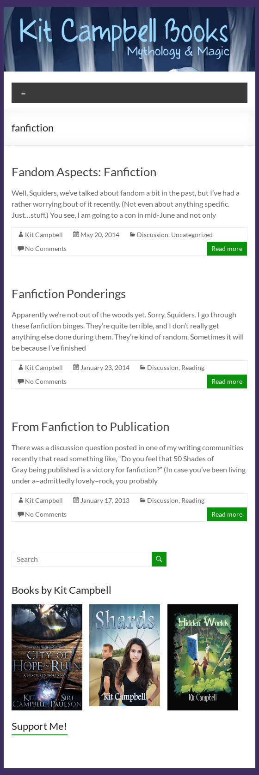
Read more (226, 248)
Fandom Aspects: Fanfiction (84, 171)
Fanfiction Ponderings (69, 293)
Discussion (152, 234)
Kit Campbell (44, 234)
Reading (192, 367)
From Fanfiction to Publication (90, 426)
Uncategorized (192, 234)
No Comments (46, 248)
